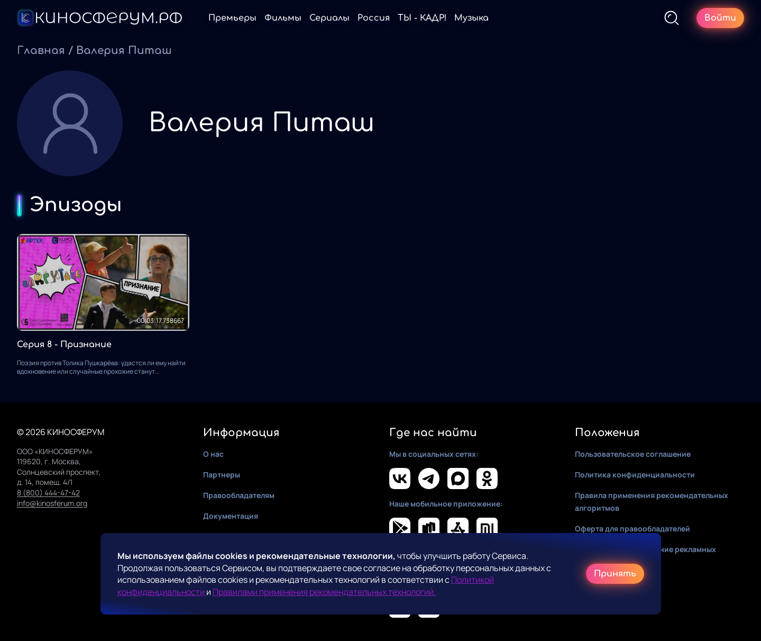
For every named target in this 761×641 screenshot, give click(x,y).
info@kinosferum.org (52, 503)
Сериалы (329, 18)
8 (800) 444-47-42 (48, 492)
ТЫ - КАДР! (422, 18)
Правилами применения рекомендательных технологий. (324, 592)
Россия (373, 18)
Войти (720, 18)
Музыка (471, 18)
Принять (615, 574)
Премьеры (232, 18)
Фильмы (282, 18)
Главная (41, 50)
